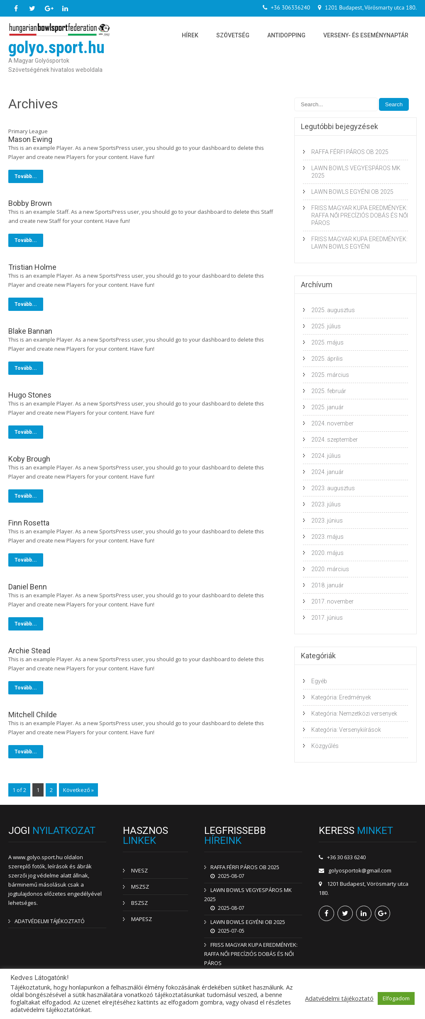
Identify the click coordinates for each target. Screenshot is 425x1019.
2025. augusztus (333, 310)
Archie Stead (29, 650)
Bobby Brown (30, 203)
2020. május (327, 553)
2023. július (326, 504)
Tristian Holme (32, 267)
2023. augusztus (333, 488)
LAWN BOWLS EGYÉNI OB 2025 (352, 191)
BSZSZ (139, 903)
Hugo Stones (29, 395)
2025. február (328, 391)
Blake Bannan (30, 331)
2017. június (327, 617)
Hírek (190, 35)
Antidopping (286, 35)
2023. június (327, 520)
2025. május (327, 342)
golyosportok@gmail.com (359, 870)
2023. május (327, 536)
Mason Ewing (30, 139)
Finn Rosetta (28, 522)
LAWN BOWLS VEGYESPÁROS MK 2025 (356, 172)
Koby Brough (29, 459)
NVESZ (139, 870)
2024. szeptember (334, 439)
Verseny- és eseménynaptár (365, 35)
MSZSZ (140, 886)
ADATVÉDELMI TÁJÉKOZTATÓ (50, 921)
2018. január (327, 585)
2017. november (332, 601)
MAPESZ (141, 919)
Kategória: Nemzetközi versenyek (354, 713)
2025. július (326, 326)
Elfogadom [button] (396, 998)
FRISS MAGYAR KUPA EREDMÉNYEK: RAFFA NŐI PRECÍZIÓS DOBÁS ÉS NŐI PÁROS (359, 215)
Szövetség (232, 35)
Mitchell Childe (32, 714)
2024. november (332, 423)
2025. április (327, 358)
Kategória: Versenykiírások (346, 729)
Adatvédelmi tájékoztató (339, 998)
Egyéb (319, 681)
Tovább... (26, 176)
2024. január (327, 472)
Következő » (78, 790)
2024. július (326, 455)
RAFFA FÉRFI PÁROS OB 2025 (349, 152)
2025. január (327, 407)
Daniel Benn (27, 586)
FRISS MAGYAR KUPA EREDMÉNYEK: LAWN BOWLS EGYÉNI (359, 243)
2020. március (330, 569)
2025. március (330, 374)
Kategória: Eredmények (341, 697)
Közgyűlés (325, 746)
